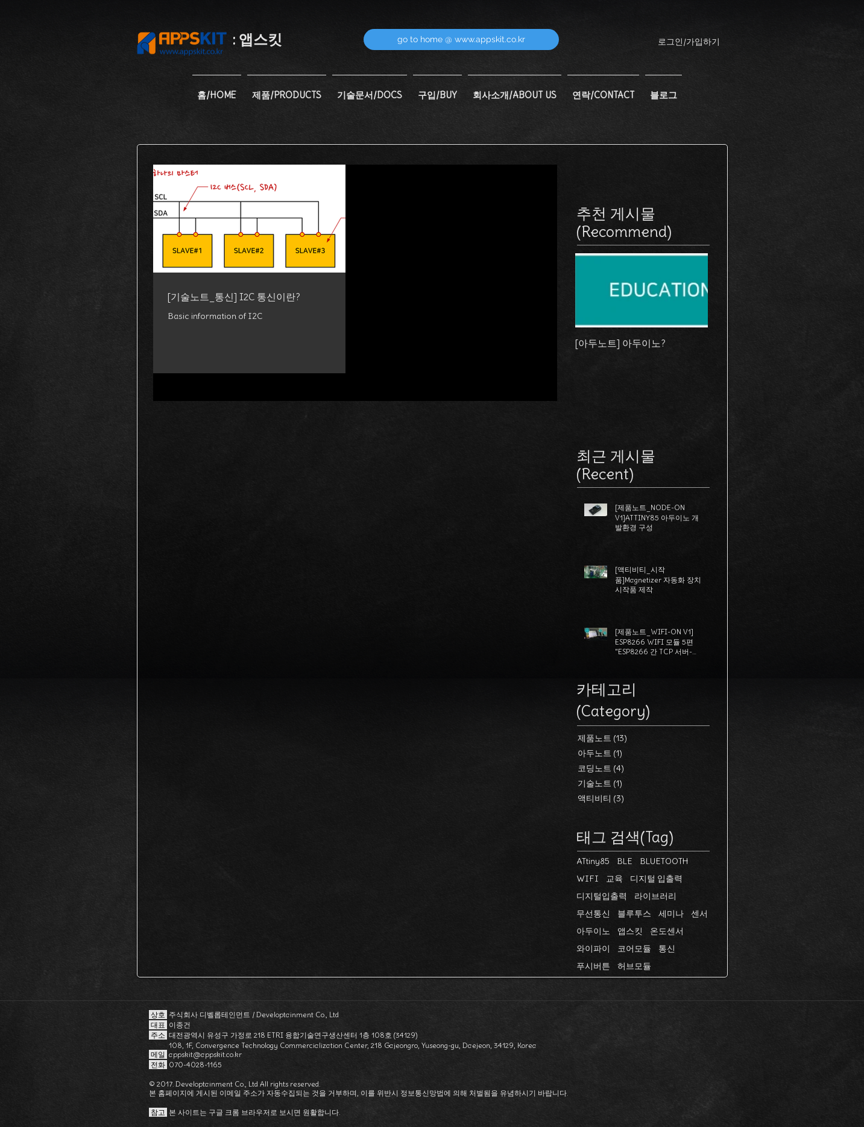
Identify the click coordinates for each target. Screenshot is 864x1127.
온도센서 (667, 931)
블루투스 (634, 914)
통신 (666, 949)
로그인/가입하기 (689, 41)
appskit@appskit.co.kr (205, 1054)
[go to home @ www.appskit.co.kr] (461, 39)
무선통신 (593, 914)
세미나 (671, 914)
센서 (699, 914)
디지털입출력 (601, 896)
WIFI (587, 879)
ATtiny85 (593, 861)
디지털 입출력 (656, 879)
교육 (614, 879)
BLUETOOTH (664, 861)
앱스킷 (630, 931)
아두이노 (593, 931)
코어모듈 (634, 949)
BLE (624, 861)
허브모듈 (634, 966)
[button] (286, 90)
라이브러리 (655, 896)
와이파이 (593, 949)
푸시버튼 (593, 966)
